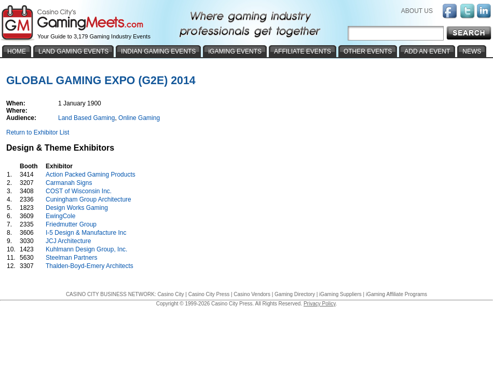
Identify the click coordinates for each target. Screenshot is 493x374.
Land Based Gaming (86, 118)
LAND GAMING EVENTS (73, 51)
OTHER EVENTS (368, 51)
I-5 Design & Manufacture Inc (86, 232)
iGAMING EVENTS (235, 51)
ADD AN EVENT (427, 51)
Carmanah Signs (69, 182)
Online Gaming (139, 118)
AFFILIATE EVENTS (302, 51)
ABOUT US (417, 11)
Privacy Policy (320, 303)
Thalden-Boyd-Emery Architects (89, 266)
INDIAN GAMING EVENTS (158, 51)
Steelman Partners (71, 257)
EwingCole (60, 216)
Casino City (170, 294)
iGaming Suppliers (340, 294)
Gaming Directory (295, 294)
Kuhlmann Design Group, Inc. (86, 249)
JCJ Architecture (68, 241)
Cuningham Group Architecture (88, 199)
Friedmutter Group (71, 224)
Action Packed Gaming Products (90, 174)
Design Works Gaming (77, 207)
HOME (16, 51)
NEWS (471, 51)
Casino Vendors (252, 294)
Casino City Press (208, 294)
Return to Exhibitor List (37, 132)
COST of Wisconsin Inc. (79, 191)
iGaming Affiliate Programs (396, 294)
